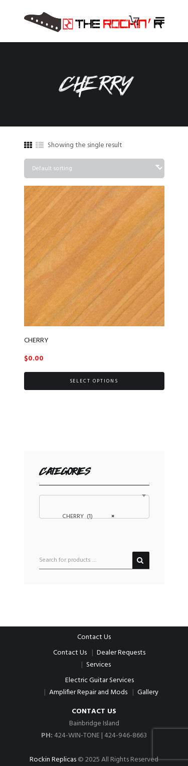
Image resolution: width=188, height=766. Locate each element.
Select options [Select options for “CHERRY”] (94, 381)
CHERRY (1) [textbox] (86, 516)
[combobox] (94, 507)
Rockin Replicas (53, 759)
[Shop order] (94, 168)
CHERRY (36, 340)
